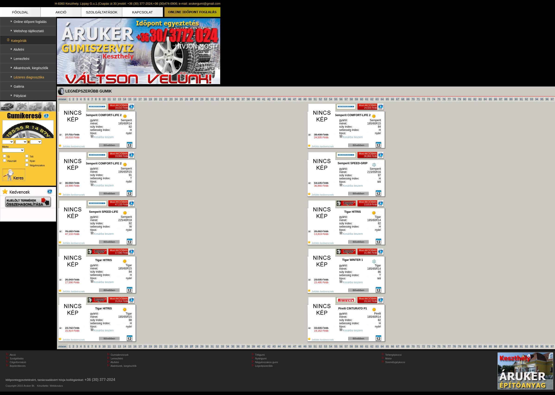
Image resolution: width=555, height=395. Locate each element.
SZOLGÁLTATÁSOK (101, 12)
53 (325, 99)
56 (341, 99)
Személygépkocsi (395, 362)
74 (433, 99)
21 (160, 99)
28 (196, 99)
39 (253, 99)
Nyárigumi (261, 358)
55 (335, 99)
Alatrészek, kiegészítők (123, 365)
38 (248, 99)
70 (413, 99)
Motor (388, 358)
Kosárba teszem (104, 137)
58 (351, 99)
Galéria (19, 86)
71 (418, 99)
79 (459, 99)
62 (371, 99)
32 (217, 99)
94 (536, 99)
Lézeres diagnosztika (29, 77)
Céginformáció (18, 362)
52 (320, 99)
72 (423, 99)
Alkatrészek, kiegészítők (30, 68)
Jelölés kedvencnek (71, 146)
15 (129, 99)
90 (516, 99)
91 (521, 99)
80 (464, 99)
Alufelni (18, 49)
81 (469, 99)
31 (212, 99)
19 (150, 99)
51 (315, 99)
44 (279, 99)
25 (181, 99)
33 (222, 99)
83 (480, 99)
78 (454, 99)
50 (310, 99)
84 (485, 99)
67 (397, 99)
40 (258, 99)
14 (124, 99)
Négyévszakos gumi (266, 362)
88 (506, 99)
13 (119, 99)
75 (438, 99)
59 (356, 99)
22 (165, 99)
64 (382, 99)
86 (495, 99)
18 (145, 99)
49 (305, 99)
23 (170, 99)
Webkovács (56, 385)
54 (330, 99)
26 (186, 99)
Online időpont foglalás (30, 22)
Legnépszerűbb (264, 365)
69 (408, 99)
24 (176, 99)
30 (207, 99)
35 (232, 99)
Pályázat (20, 96)
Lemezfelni (21, 59)
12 (114, 99)
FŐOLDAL (20, 12)
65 (387, 99)
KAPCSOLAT (142, 12)
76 (444, 99)
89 (511, 99)
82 (474, 99)
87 (500, 99)
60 (361, 99)
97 (552, 99)
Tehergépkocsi (393, 354)
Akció (12, 354)
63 (377, 99)
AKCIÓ (61, 12)
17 (140, 99)
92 (526, 99)
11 (109, 99)
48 (299, 99)
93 (531, 99)
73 (428, 99)
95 (541, 99)
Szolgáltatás (17, 358)
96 (547, 99)
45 (284, 99)
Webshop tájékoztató (29, 31)
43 (274, 99)
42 (268, 99)
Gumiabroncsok (120, 354)
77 (449, 99)
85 (490, 99)
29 (202, 99)
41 (263, 99)
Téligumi (260, 354)
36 (238, 99)
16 (135, 99)
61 (366, 99)
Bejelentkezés (18, 365)
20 (155, 99)
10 (104, 99)
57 (346, 99)
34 (227, 99)
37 (243, 99)
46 (289, 99)
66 (392, 99)
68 (402, 99)
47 (294, 99)
